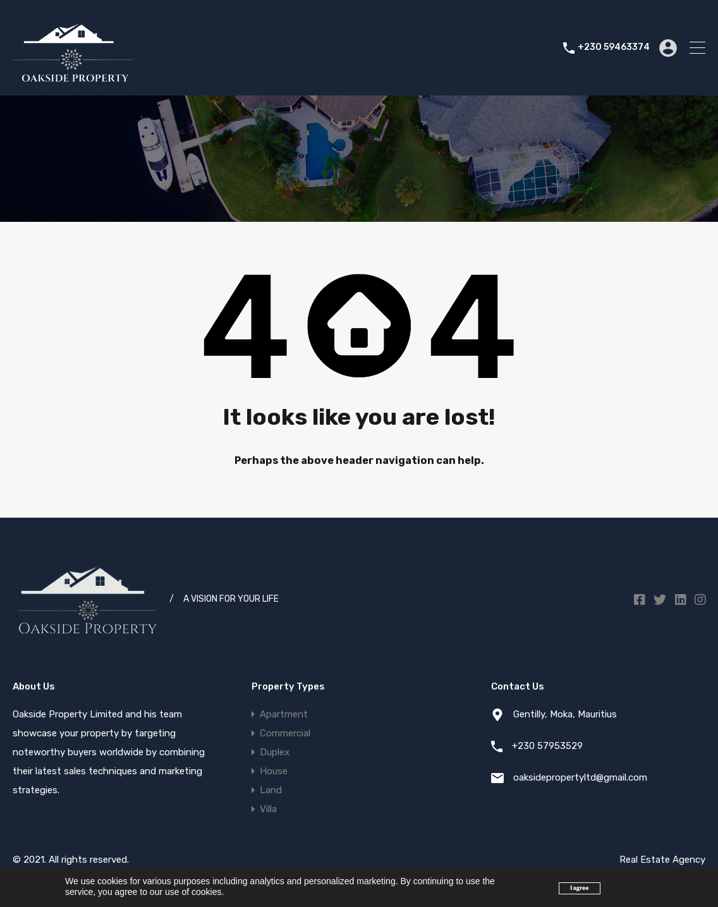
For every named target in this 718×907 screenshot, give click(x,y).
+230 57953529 (547, 746)
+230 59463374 (614, 47)
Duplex (274, 752)
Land (271, 790)
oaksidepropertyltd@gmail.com (580, 777)
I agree (579, 888)
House (274, 771)
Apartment (284, 714)
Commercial (285, 733)
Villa (268, 809)
